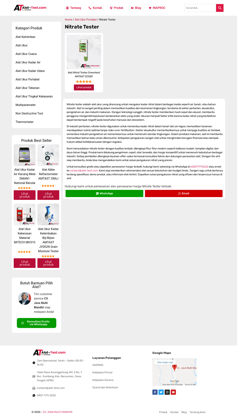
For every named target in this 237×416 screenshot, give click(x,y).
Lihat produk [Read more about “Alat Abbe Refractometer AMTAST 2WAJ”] (48, 195)
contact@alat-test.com (84, 170)
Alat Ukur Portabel (28, 79)
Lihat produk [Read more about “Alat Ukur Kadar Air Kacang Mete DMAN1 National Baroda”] (25, 195)
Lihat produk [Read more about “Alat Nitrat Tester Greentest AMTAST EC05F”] (83, 87)
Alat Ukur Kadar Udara (31, 71)
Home (68, 19)
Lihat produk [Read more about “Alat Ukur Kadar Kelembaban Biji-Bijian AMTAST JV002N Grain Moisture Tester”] (48, 263)
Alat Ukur (22, 45)
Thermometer (25, 122)
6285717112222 (199, 166)
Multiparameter (27, 105)
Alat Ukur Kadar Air (29, 62)
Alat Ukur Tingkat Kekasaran (35, 96)
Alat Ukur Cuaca (27, 54)
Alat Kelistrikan (26, 37)
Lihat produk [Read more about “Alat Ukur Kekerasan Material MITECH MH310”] (25, 263)
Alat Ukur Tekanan (28, 88)
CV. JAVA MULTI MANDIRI (57, 412)
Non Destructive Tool (30, 113)
